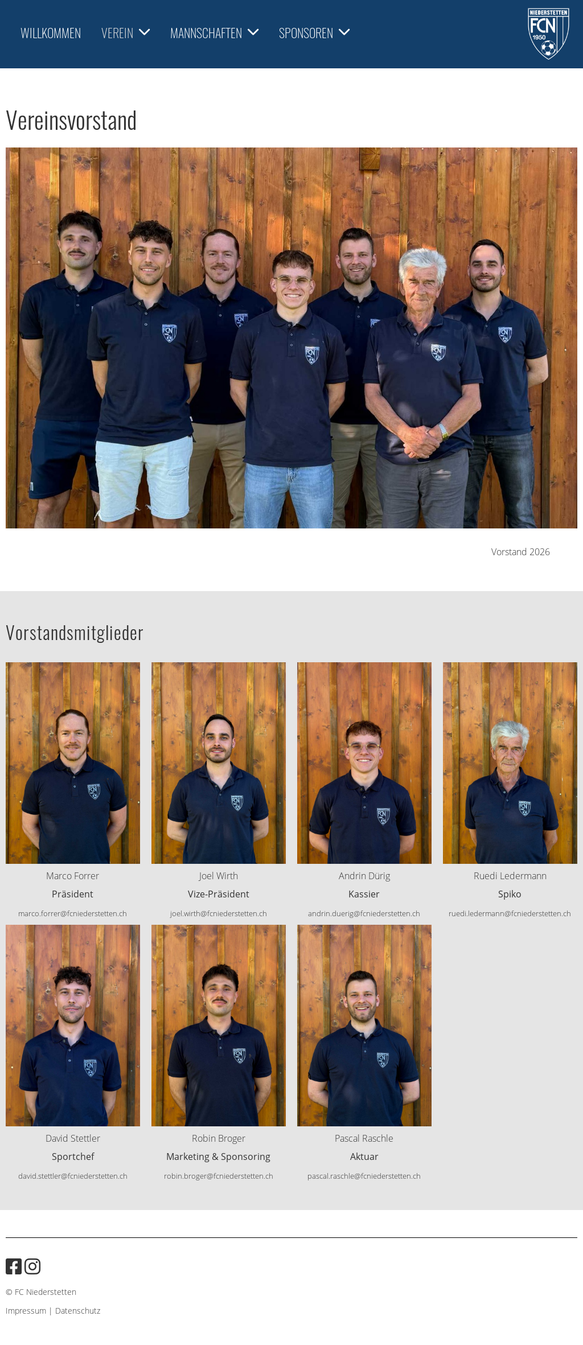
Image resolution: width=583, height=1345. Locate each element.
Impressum (26, 1310)
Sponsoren (314, 32)
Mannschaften (214, 32)
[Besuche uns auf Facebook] (14, 1266)
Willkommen (50, 32)
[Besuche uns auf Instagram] (32, 1266)
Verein (125, 32)
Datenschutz (77, 1310)
